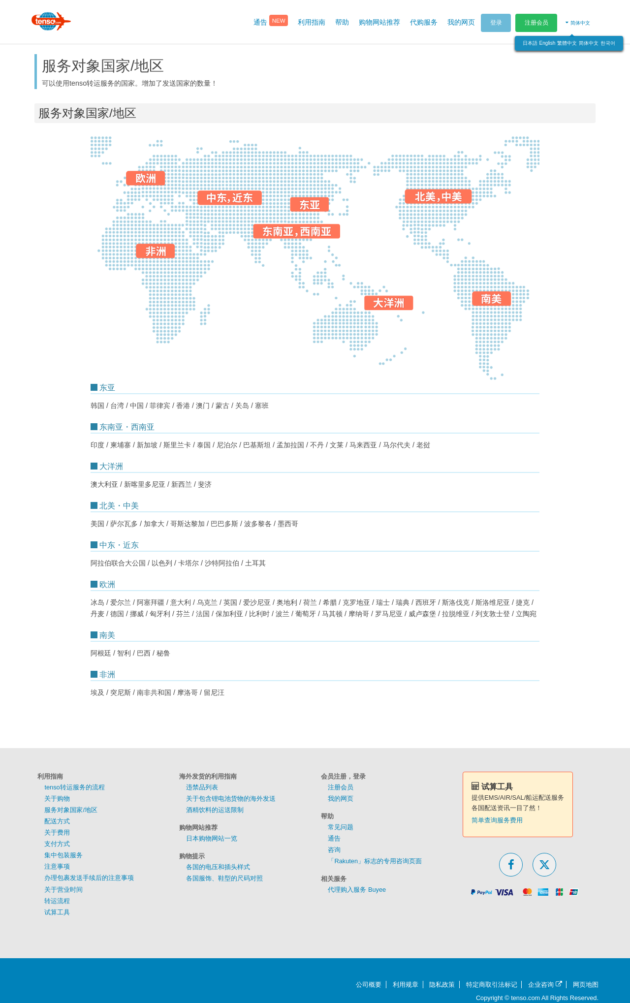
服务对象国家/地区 (70, 810)
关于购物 (57, 798)
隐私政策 (442, 984)
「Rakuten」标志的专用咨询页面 (375, 861)
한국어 (607, 43)
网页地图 (585, 984)
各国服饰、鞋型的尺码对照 (224, 878)
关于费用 (57, 832)
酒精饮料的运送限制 (215, 810)
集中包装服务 (63, 855)
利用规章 (405, 984)
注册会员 (536, 23)
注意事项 (57, 866)
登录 (496, 23)
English (547, 43)
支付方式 (57, 843)
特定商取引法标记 (491, 984)
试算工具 (57, 912)
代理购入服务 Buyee (357, 889)
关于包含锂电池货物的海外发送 (231, 798)
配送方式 (57, 821)
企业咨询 (545, 984)
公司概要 (368, 984)
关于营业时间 (63, 889)
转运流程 (57, 901)
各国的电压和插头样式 (218, 867)
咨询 (334, 849)
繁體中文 (567, 43)
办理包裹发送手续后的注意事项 (89, 877)
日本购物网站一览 (211, 838)
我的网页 (340, 798)
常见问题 (340, 827)
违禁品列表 (202, 787)
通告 (334, 838)
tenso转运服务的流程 (74, 787)
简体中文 (588, 43)
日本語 (530, 43)
